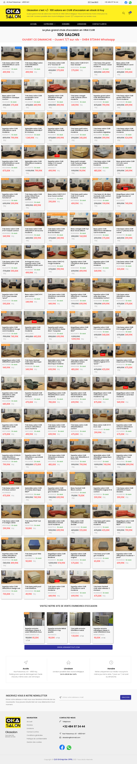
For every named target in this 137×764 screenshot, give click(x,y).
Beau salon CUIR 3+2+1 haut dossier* (79, 64)
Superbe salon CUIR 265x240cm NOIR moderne (10, 427)
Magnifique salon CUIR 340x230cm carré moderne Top (102, 395)
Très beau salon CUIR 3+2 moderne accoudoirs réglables (102, 130)
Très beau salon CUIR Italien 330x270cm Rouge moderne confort (33, 197)
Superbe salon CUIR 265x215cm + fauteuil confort (79, 296)
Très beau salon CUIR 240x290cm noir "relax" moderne (57, 427)
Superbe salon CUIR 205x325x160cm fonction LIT (10, 196)
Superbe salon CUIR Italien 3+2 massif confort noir (55, 163)
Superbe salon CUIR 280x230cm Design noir (11, 587)
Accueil (29, 722)
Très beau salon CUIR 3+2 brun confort (10, 489)
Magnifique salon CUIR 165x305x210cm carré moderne (57, 395)
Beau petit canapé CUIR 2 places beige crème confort (78, 163)
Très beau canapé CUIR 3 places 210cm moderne (79, 97)
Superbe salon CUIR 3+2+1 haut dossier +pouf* (10, 296)
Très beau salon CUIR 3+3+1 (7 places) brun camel (125, 231)
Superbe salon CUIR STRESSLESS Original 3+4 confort (103, 490)
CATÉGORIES (50, 24)
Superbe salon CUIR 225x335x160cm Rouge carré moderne (11, 329)
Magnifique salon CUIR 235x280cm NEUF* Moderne (57, 555)
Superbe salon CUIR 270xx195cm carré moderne (78, 588)
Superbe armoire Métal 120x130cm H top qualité (57, 630)
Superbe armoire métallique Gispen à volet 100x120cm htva (33, 630)
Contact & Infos (33, 732)
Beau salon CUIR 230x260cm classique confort (10, 97)
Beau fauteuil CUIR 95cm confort (78, 489)
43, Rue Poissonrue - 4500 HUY (18, 2)
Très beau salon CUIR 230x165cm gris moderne (56, 588)
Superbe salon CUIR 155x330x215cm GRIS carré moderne (78, 395)
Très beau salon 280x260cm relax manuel (123, 296)
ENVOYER (126, 697)
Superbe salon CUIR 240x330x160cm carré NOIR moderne (10, 163)
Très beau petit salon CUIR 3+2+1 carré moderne (79, 196)
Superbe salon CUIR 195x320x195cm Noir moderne (32, 329)
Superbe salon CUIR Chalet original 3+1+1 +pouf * (101, 362)
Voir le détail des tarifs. (68, 674)
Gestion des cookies (34, 742)
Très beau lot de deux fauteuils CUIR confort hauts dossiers (102, 196)
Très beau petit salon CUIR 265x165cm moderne (102, 523)
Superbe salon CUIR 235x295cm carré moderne (10, 130)
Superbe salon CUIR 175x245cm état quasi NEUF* (79, 263)
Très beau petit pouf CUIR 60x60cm (33, 587)
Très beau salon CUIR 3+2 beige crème (10, 522)
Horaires (30, 725)
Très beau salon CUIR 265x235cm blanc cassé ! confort (79, 362)
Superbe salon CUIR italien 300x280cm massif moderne (10, 555)
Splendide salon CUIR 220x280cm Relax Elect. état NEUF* (103, 457)
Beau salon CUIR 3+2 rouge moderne (56, 262)
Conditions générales (35, 735)
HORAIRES (65, 24)
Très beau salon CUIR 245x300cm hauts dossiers (124, 490)
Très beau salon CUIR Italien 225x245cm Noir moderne (125, 130)
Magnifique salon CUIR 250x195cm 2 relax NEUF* (125, 523)
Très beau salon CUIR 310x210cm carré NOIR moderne (56, 296)
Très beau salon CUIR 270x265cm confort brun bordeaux (56, 231)
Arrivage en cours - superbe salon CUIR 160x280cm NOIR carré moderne (33, 264)
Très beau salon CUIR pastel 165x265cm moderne (102, 163)
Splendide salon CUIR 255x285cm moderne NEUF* (33, 163)
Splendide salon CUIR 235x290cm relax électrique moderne (56, 362)
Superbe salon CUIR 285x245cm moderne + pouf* (125, 555)
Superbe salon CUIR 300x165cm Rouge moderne (55, 97)
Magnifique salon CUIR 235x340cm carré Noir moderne (125, 395)
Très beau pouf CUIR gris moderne (102, 555)
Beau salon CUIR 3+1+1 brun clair (102, 426)
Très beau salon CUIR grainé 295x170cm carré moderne (124, 97)
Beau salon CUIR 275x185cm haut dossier (77, 523)
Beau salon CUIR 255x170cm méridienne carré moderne (102, 231)
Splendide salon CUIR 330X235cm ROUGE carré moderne (56, 523)
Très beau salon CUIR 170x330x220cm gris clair (10, 263)
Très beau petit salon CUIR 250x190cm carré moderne (79, 130)
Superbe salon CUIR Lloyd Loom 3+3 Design (125, 361)
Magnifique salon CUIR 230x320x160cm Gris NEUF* (79, 329)
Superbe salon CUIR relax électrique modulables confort (101, 296)
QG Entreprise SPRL (63, 759)
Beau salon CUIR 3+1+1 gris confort (33, 295)
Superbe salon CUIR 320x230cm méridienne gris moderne (57, 490)
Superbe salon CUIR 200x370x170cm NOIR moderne (56, 130)
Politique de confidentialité (37, 739)
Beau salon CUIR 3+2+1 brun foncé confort (57, 195)
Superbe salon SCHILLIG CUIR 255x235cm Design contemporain (11, 457)
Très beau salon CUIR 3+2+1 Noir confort (124, 262)
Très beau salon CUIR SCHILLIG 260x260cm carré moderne (33, 427)
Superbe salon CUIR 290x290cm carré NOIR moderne (34, 457)
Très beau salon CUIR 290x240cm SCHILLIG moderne (56, 457)
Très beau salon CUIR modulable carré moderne (33, 97)
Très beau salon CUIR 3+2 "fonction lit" (56, 64)
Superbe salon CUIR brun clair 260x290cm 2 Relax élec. (80, 457)
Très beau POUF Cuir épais (33, 522)
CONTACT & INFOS (99, 24)
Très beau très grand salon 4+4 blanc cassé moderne (103, 65)
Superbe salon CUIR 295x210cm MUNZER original (78, 555)
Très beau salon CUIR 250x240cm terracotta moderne (34, 231)
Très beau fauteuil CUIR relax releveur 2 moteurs (102, 588)
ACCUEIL (33, 24)
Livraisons (30, 728)
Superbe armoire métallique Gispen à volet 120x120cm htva (102, 630)
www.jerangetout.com (68, 647)
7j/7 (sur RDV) (93, 2)
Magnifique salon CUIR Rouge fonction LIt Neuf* (125, 196)
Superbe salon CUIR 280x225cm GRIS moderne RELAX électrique (10, 395)
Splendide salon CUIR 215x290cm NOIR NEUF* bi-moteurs (34, 130)
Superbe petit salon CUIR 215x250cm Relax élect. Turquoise (56, 329)
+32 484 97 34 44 (111, 2)
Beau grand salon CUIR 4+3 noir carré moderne (125, 163)
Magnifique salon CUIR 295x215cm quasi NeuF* (11, 361)
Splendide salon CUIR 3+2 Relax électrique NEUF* (33, 490)
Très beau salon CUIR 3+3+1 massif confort (10, 230)
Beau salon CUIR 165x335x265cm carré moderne (124, 65)
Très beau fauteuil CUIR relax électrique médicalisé (33, 362)
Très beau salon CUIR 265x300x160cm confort (79, 427)
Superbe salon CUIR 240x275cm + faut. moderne (124, 457)
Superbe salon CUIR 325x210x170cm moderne (101, 263)
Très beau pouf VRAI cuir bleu (33, 555)
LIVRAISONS (81, 24)
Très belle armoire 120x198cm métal (78, 629)
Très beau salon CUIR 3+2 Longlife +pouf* (124, 328)
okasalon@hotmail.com (71, 737)
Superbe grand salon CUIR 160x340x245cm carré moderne (102, 97)
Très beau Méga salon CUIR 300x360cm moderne (34, 65)
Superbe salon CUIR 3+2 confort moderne (102, 328)
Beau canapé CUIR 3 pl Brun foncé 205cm (80, 230)
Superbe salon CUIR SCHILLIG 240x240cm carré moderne (124, 427)
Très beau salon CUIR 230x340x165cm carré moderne (10, 65)
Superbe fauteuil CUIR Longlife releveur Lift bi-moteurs (34, 395)
